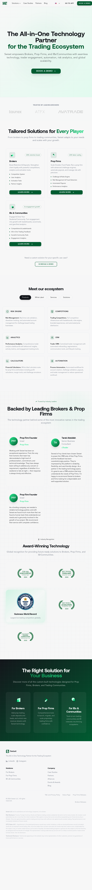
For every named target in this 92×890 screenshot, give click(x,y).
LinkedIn (10, 761)
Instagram (21, 761)
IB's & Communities (13, 779)
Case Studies (28, 3)
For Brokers (10, 772)
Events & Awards (54, 782)
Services (53, 297)
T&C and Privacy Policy (52, 795)
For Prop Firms (11, 776)
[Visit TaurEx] (27, 111)
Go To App (69, 3)
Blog (45, 3)
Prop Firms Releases (79, 795)
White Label (39, 297)
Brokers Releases (80, 802)
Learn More (25, 192)
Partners (38, 3)
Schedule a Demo (46, 264)
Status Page (66, 795)
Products (25, 297)
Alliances (51, 779)
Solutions (66, 297)
